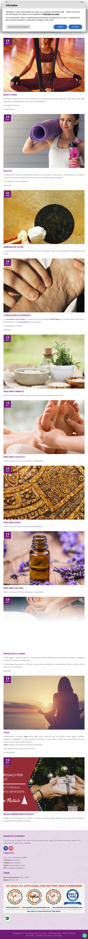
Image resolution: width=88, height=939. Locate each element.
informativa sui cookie (51, 14)
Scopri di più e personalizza (18, 27)
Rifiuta (60, 27)
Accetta (75, 27)
